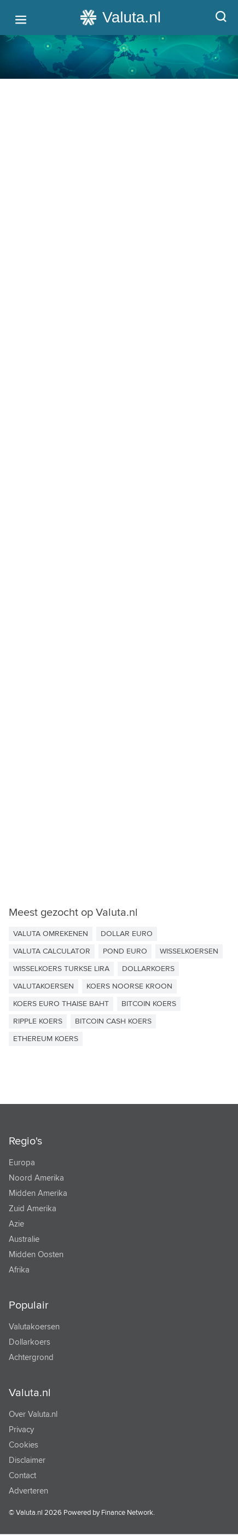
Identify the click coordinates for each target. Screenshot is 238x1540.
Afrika (19, 1270)
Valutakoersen (34, 1327)
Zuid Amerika (32, 1209)
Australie (24, 1239)
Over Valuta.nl (33, 1414)
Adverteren (28, 1491)
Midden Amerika (38, 1193)
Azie (16, 1224)
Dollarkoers (29, 1342)
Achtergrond (31, 1357)
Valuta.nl (30, 1392)
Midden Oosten (36, 1255)
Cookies (23, 1445)
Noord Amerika (36, 1178)
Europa (22, 1163)
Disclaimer (27, 1460)
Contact (22, 1476)
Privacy (21, 1430)
